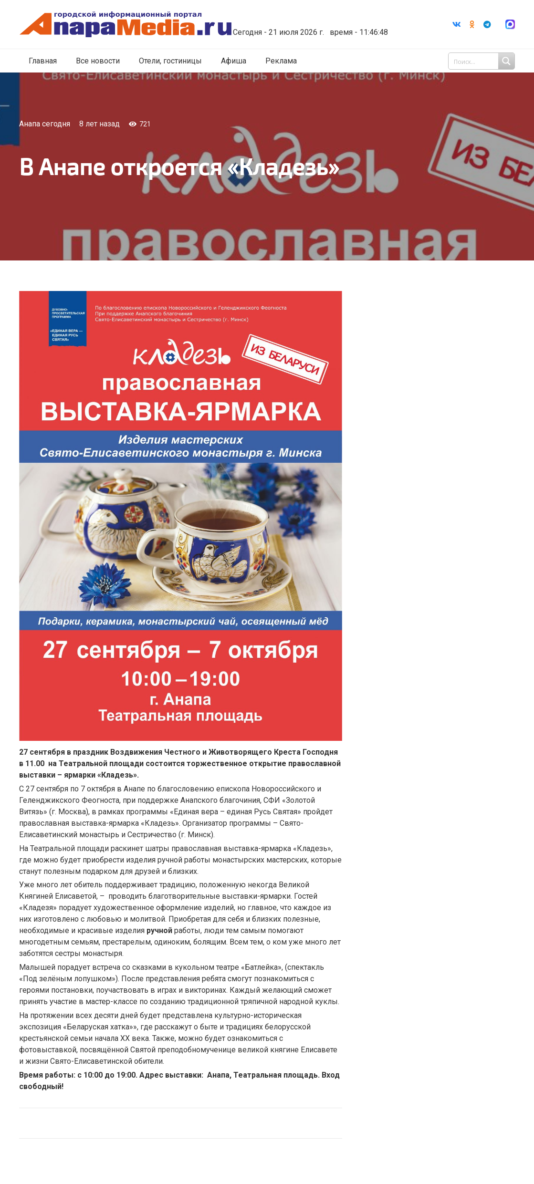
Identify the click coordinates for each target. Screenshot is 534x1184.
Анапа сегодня (44, 123)
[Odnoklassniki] (472, 24)
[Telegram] (487, 24)
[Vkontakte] (456, 24)
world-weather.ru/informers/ (307, 25)
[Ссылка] (125, 24)
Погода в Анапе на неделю (307, 16)
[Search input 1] (482, 61)
